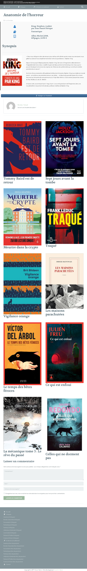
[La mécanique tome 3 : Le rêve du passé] (23, 398)
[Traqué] (65, 189)
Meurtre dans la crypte (21, 247)
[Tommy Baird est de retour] (23, 122)
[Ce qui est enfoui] (65, 323)
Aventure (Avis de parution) (11, 543)
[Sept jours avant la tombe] (65, 122)
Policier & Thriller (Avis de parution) (13, 559)
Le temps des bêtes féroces (18, 389)
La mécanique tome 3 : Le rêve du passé (22, 453)
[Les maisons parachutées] (65, 254)
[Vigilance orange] (23, 254)
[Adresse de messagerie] (44, 489)
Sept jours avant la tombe (60, 180)
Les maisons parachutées (55, 313)
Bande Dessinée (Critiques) (12, 519)
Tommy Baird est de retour (19, 180)
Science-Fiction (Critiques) (11, 538)
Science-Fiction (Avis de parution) (13, 562)
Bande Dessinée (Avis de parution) (14, 546)
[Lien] (23, 2)
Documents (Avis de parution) (12, 548)
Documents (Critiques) (10, 522)
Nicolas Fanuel (23, 105)
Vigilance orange (17, 316)
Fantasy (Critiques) (9, 527)
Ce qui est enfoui (58, 385)
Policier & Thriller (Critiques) (11, 535)
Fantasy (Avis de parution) (11, 554)
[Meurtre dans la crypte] (23, 189)
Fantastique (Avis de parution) (12, 551)
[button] (82, 7)
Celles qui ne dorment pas (62, 456)
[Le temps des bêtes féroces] (23, 323)
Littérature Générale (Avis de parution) (15, 556)
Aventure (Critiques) (9, 517)
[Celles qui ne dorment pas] (65, 398)
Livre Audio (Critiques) (10, 533)
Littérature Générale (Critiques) (12, 530)
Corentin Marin (58, 570)
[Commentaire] (44, 474)
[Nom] (44, 484)
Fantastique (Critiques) (10, 525)
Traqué (51, 246)
